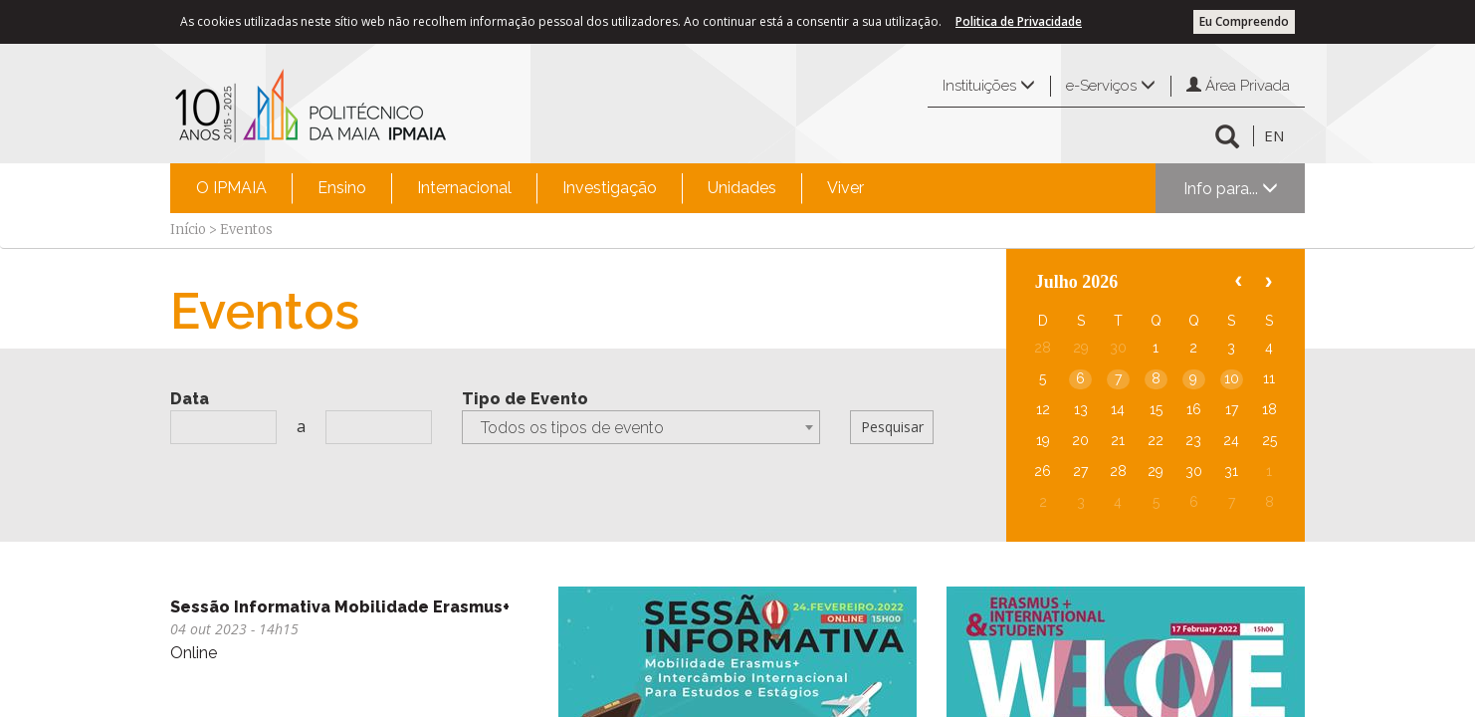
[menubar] (530, 188)
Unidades (742, 187)
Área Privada (1238, 86)
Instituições (989, 86)
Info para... (1230, 188)
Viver (845, 187)
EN (1274, 135)
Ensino (341, 187)
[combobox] (641, 427)
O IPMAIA (231, 187)
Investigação (609, 187)
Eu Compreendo (1244, 21)
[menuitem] (231, 188)
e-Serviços (1111, 86)
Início (188, 229)
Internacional (464, 187)
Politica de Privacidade (1018, 21)
